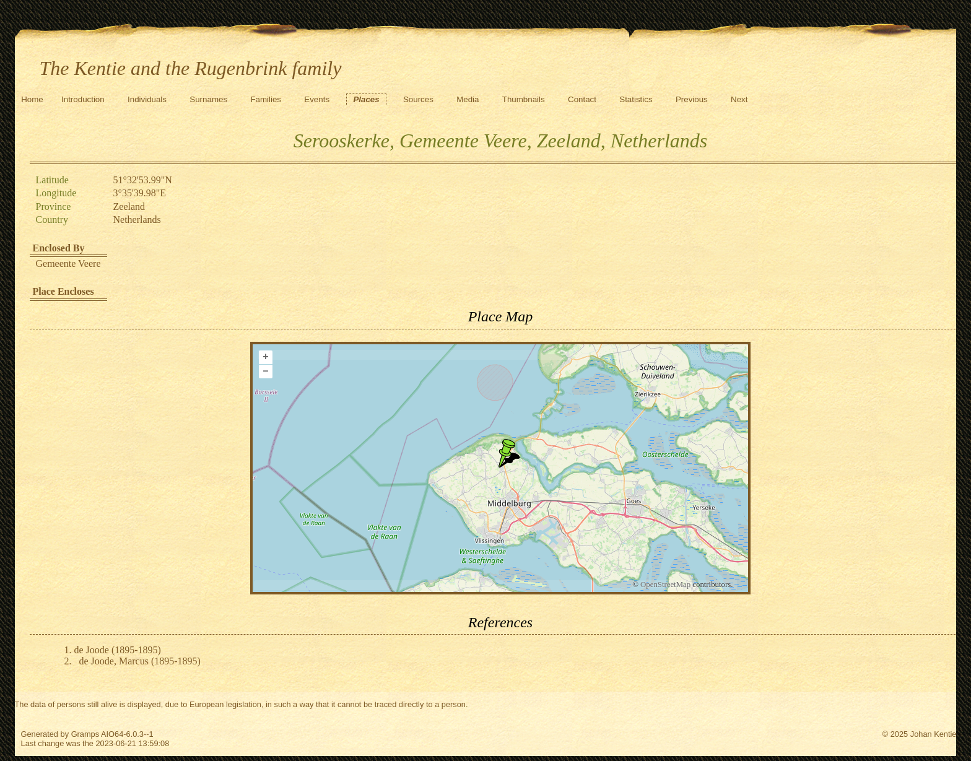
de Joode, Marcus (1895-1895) (140, 661)
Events (316, 99)
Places (366, 99)
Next (739, 99)
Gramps (85, 734)
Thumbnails (523, 99)
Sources (418, 99)
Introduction (83, 99)
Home (32, 99)
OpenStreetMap (665, 584)
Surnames (208, 99)
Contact (582, 99)
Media (467, 99)
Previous (692, 99)
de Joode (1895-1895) (117, 650)
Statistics (635, 99)
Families (265, 99)
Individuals (147, 99)
